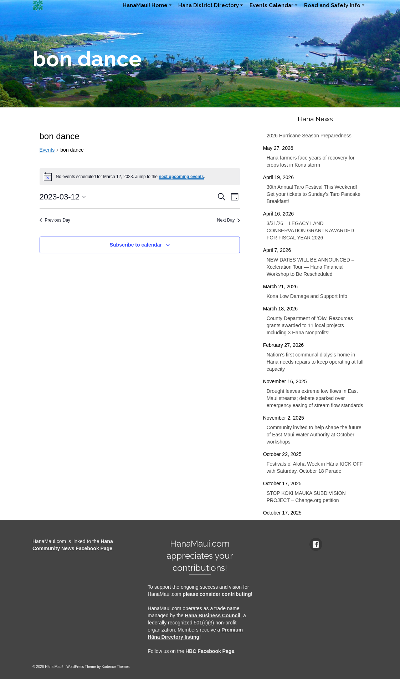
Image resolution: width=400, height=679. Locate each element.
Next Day (228, 220)
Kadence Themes (115, 667)
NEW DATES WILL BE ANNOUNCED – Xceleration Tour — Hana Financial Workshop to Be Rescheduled (310, 267)
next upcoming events (181, 176)
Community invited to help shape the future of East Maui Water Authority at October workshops (314, 435)
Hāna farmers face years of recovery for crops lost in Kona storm (311, 161)
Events (47, 150)
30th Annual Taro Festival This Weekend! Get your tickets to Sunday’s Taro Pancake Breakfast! (313, 194)
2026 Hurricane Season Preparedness (309, 135)
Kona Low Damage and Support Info (307, 296)
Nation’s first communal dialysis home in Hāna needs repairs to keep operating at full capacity (315, 362)
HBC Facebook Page (209, 651)
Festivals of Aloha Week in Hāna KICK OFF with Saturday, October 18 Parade (315, 467)
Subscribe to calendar (136, 245)
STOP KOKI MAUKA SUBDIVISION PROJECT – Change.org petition (306, 496)
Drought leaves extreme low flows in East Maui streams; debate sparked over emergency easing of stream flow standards (315, 398)
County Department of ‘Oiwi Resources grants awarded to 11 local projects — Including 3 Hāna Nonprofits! (310, 325)
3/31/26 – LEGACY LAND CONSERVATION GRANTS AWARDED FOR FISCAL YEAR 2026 (310, 230)
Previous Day (55, 220)
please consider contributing (217, 594)
